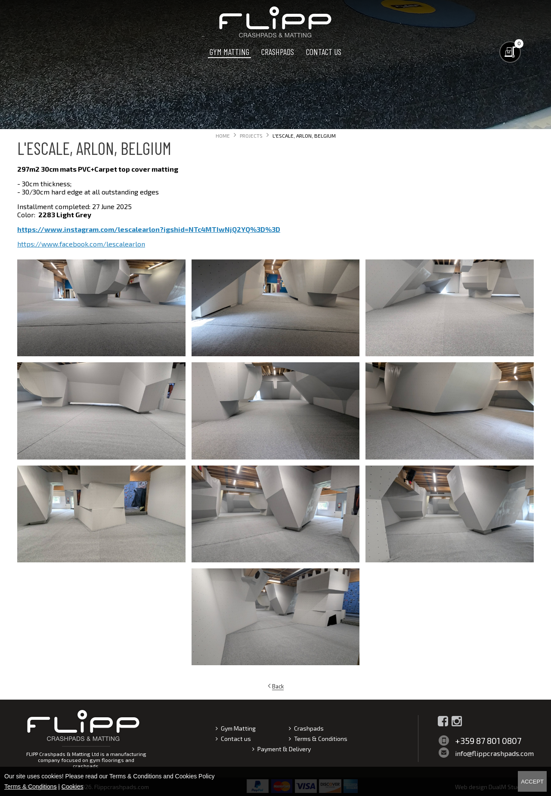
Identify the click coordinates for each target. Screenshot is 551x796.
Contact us (323, 51)
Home (223, 136)
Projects (251, 136)
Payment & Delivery (284, 749)
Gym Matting (229, 51)
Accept (532, 781)
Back (278, 686)
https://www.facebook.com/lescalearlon (81, 244)
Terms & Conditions (320, 738)
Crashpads (277, 51)
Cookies (73, 786)
